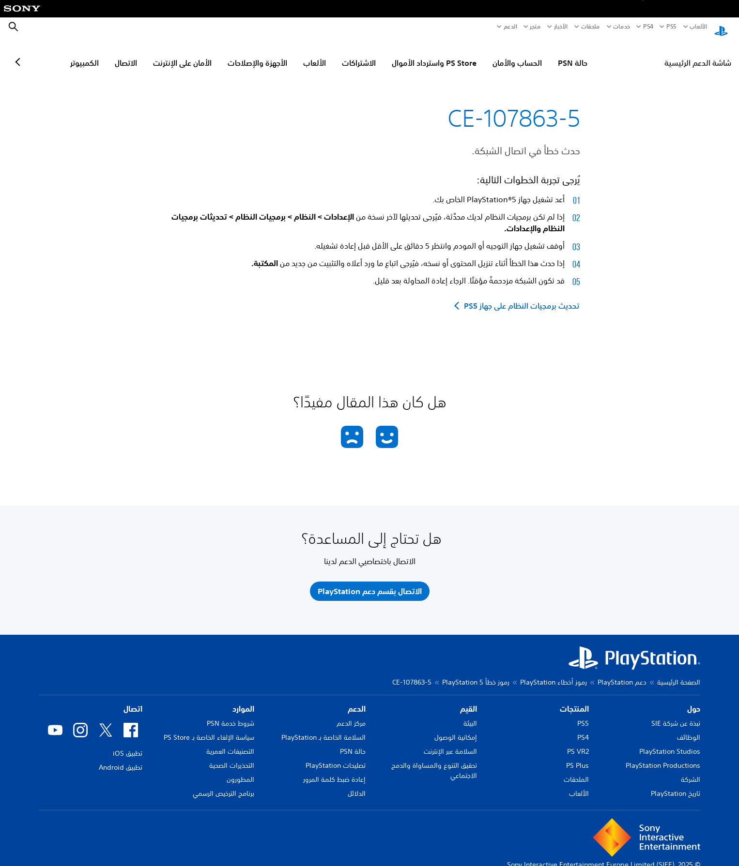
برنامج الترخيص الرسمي (223, 784)
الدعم (510, 26)
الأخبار (561, 26)
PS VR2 (578, 742)
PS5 (583, 714)
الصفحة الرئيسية (678, 673)
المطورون (240, 770)
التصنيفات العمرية (230, 742)
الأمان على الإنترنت (224, 54)
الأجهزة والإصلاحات (299, 54)
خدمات (621, 26)
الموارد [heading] (243, 699)
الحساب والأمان (559, 54)
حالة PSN (615, 54)
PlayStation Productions (663, 756)
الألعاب (698, 26)
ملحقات (590, 26)
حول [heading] (693, 699)
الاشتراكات (401, 54)
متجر (535, 26)
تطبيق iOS (127, 744)
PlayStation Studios (669, 742)
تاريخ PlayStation (675, 784)
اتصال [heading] (132, 699)
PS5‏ (671, 26)
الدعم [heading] (357, 699)
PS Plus (577, 756)
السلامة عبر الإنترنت (450, 742)
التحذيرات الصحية (231, 756)
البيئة (470, 714)
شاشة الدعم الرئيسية (697, 54)
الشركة (690, 770)
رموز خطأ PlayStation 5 (475, 673)
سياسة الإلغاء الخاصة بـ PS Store (209, 728)
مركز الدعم (351, 714)
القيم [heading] (468, 699)
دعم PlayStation (622, 673)
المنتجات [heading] (574, 699)
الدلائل (357, 784)
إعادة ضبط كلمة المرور (334, 770)
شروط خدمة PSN (230, 714)
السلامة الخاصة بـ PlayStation (323, 728)
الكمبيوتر (126, 54)
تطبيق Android (120, 758)
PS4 (648, 26)
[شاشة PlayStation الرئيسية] (721, 27)
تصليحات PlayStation (336, 756)
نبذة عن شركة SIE (675, 714)
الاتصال (168, 54)
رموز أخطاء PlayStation (553, 673)
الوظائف (688, 728)
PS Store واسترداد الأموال (476, 54)
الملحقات (576, 770)
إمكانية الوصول (455, 728)
